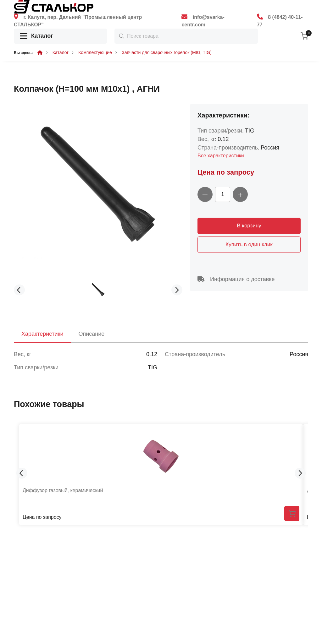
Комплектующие (95, 52)
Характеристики (42, 334)
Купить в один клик (248, 244)
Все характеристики (220, 155)
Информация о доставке (236, 279)
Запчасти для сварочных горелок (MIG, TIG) (167, 52)
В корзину (249, 226)
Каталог (36, 36)
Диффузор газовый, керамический (63, 490)
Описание (91, 334)
